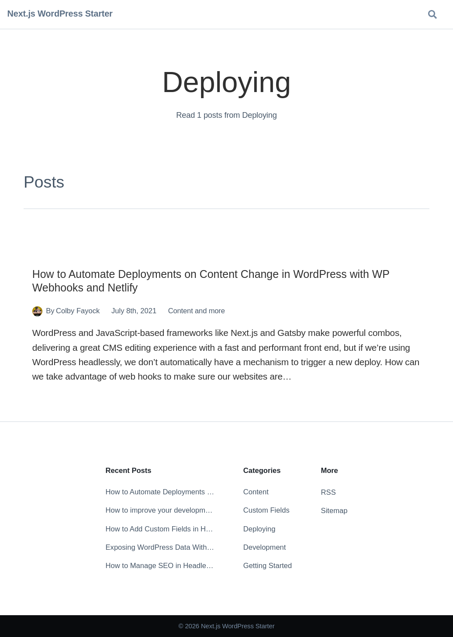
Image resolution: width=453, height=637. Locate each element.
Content (180, 311)
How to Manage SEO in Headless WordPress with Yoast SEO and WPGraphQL (160, 566)
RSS (328, 492)
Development (264, 547)
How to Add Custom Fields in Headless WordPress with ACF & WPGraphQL (160, 529)
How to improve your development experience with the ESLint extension (160, 510)
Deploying (259, 529)
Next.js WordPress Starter (60, 13)
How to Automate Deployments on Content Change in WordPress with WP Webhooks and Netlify (160, 492)
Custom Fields (266, 510)
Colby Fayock (78, 311)
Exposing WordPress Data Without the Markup (160, 547)
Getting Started (267, 566)
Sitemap (334, 511)
